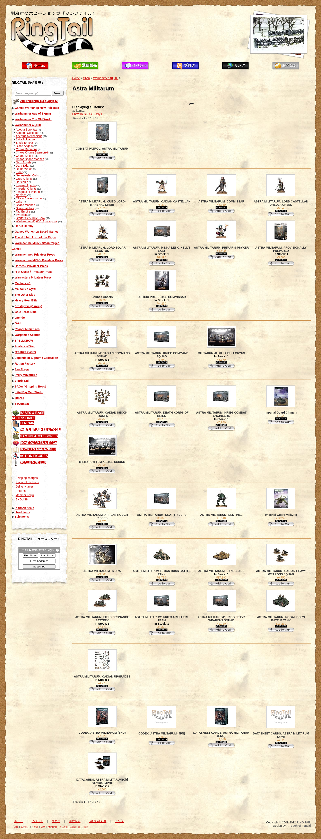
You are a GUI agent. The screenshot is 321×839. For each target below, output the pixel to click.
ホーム (39, 65)
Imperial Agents (26, 185)
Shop (86, 78)
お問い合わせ (97, 821)
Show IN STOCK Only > (87, 114)
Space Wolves (25, 208)
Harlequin (22, 182)
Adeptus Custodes (27, 132)
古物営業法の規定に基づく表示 (74, 827)
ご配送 (35, 827)
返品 (43, 827)
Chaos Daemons (26, 149)
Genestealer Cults (27, 175)
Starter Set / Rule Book (30, 218)
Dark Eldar (22, 165)
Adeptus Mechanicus (29, 136)
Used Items (22, 512)
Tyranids (21, 214)
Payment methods (27, 482)
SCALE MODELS (33, 462)
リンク (239, 65)
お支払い (25, 827)
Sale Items (22, 516)
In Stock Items (24, 508)
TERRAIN (27, 423)
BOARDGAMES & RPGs (38, 443)
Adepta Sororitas (26, 129)
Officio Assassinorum (29, 198)
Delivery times (25, 486)
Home (76, 78)
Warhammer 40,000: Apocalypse (36, 221)
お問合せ (289, 65)
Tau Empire (23, 211)
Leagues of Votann (28, 191)
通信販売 (89, 65)
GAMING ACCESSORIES (39, 436)
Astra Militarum (25, 139)
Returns (21, 490)
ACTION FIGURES (34, 456)
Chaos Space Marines (30, 159)
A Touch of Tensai (298, 825)
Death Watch (24, 169)
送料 (16, 827)
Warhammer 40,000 (105, 78)
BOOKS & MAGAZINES (38, 449)
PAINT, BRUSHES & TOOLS (41, 429)
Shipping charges (27, 478)
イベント (139, 65)
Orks (19, 201)
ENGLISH (22, 499)
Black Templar (25, 142)
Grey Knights (24, 178)
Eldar (19, 172)
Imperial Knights (26, 188)
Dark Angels (23, 162)
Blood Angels (24, 146)
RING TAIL (304, 822)
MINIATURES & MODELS (39, 101)
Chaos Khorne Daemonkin (32, 152)
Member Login (25, 495)
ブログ (189, 65)
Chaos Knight (24, 155)
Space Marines (25, 205)
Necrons (21, 195)
